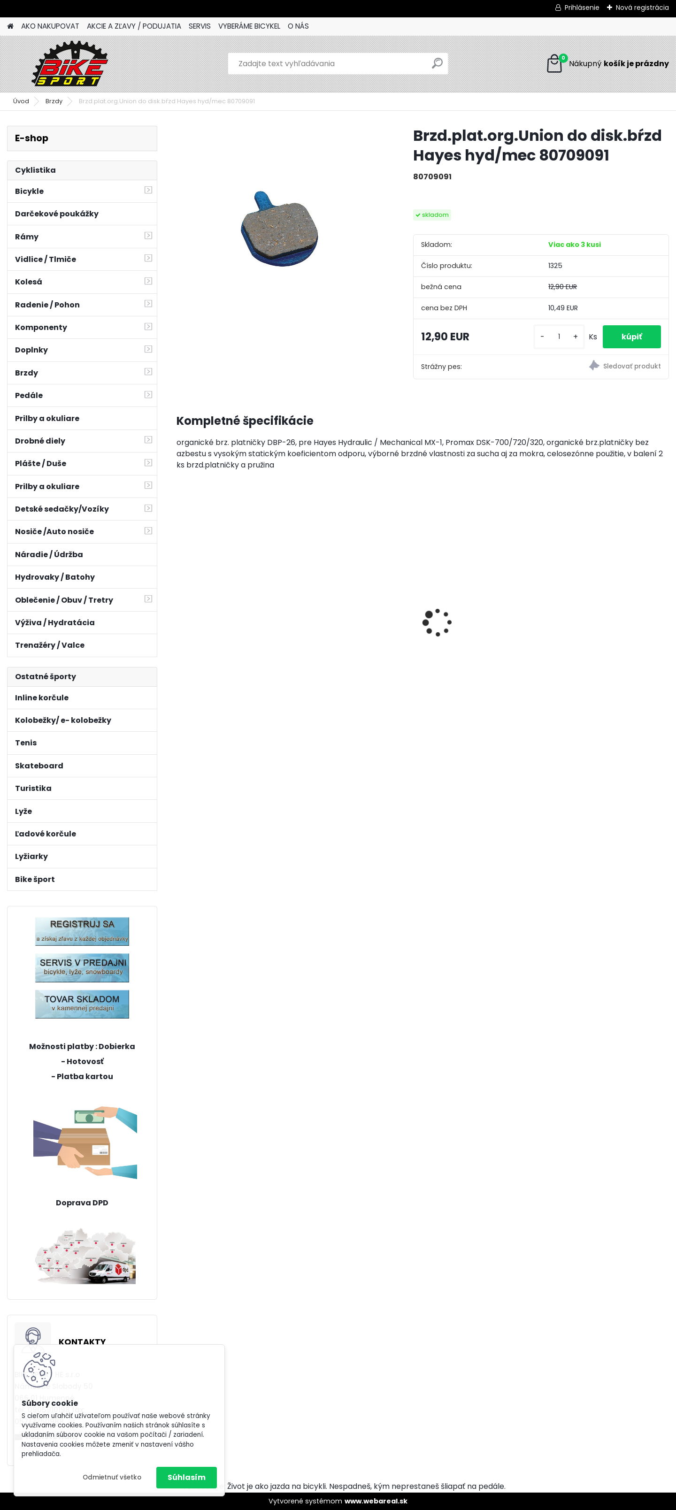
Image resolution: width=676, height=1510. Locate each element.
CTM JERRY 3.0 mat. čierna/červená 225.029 (232, 623)
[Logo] (71, 63)
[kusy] (559, 337)
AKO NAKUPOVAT (50, 26)
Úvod (21, 101)
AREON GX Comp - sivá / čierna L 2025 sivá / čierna (605, 591)
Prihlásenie (582, 7)
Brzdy (54, 101)
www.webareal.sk (376, 1501)
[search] (437, 67)
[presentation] (181, 606)
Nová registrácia (642, 7)
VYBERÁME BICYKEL (249, 26)
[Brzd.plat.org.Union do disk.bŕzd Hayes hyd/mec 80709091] (280, 229)
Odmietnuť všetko (112, 1477)
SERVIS (200, 26)
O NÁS (298, 26)
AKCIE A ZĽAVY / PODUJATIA (134, 26)
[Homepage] (10, 26)
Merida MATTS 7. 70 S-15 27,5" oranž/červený (351, 596)
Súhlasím (187, 1477)
